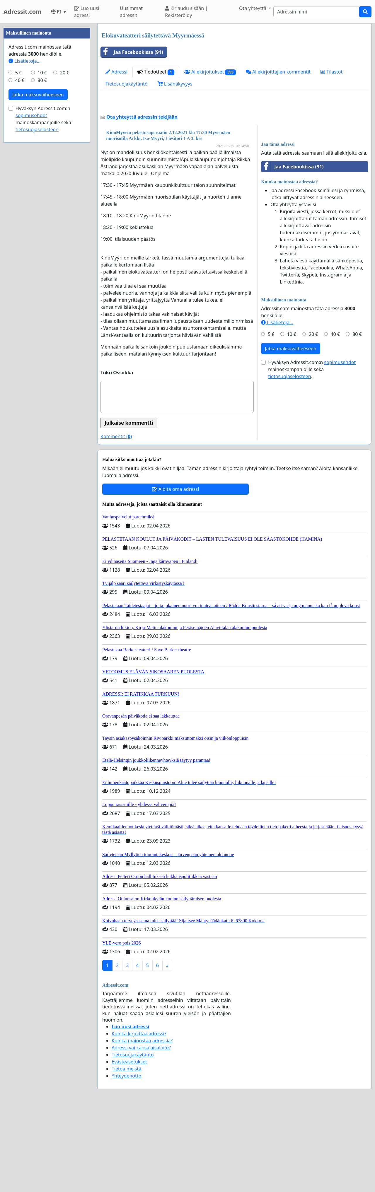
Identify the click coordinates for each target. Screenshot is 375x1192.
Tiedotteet (155, 72)
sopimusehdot (340, 444)
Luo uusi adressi (86, 11)
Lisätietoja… (277, 404)
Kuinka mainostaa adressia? (142, 1122)
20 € (313, 416)
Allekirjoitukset (210, 72)
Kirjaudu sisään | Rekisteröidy (186, 11)
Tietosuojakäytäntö (126, 84)
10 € (291, 416)
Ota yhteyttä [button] (253, 8)
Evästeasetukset (129, 1143)
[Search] (316, 11)
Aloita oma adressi (175, 571)
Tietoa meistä (126, 1150)
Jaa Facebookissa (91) (132, 52)
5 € (271, 416)
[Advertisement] (234, 145)
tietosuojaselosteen (289, 458)
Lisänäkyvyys (175, 84)
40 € (335, 416)
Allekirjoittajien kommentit (278, 72)
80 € (357, 416)
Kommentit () (116, 518)
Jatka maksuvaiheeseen (290, 430)
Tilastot (331, 72)
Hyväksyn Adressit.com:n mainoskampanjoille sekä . (312, 451)
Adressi (116, 72)
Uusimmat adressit (131, 11)
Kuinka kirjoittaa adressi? (139, 1115)
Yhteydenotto (126, 1158)
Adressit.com (23, 12)
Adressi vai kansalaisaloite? (141, 1129)
